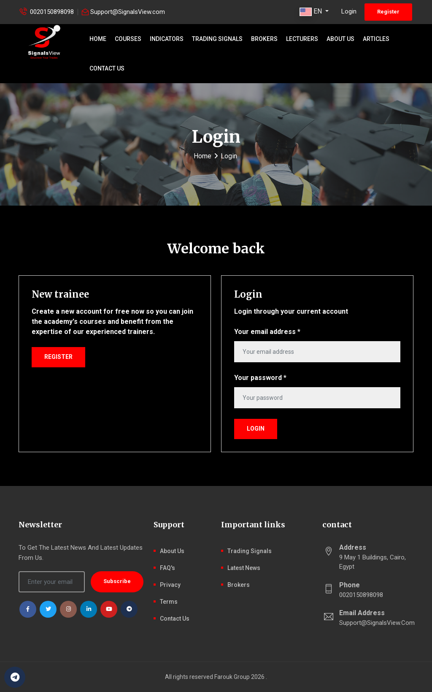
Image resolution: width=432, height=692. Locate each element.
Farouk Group (232, 676)
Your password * (260, 378)
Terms (169, 601)
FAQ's (167, 567)
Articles (376, 38)
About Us (340, 38)
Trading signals (217, 38)
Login (348, 11)
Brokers (264, 38)
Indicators (167, 38)
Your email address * (267, 332)
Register (388, 11)
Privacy (170, 584)
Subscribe (117, 581)
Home (97, 38)
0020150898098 (52, 12)
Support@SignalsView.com (127, 12)
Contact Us (106, 68)
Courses (128, 38)
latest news (243, 567)
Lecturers (302, 38)
